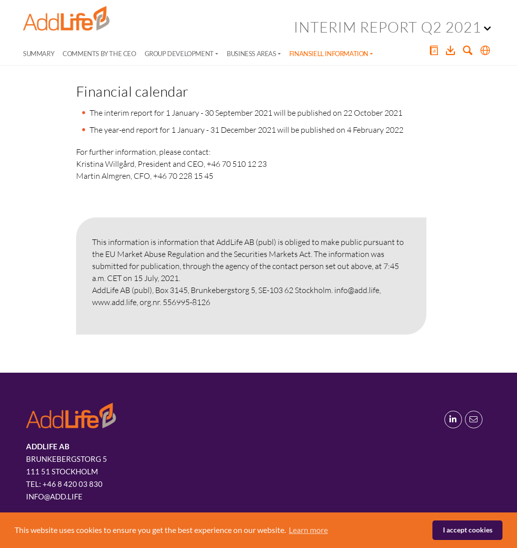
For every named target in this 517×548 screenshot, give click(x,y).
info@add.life (54, 496)
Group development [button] (179, 54)
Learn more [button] (308, 529)
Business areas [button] (251, 54)
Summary (38, 54)
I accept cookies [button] (467, 529)
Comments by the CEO (99, 54)
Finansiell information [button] (328, 54)
